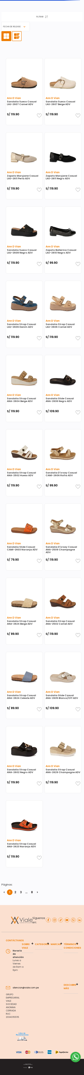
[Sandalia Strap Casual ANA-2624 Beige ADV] (24, 611)
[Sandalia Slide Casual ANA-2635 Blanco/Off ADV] (63, 685)
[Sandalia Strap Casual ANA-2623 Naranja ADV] (24, 833)
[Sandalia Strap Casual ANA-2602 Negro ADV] (24, 759)
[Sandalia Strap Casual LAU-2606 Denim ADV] (24, 314)
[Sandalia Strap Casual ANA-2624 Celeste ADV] (24, 685)
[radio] (6, 36)
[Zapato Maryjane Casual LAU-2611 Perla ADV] (24, 165)
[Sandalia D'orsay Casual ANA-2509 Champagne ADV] (63, 537)
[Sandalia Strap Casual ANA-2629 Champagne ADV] (63, 759)
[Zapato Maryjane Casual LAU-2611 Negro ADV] (63, 165)
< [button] (4, 892)
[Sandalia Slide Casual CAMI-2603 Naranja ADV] (24, 537)
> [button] (37, 892)
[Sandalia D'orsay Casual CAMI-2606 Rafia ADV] (63, 462)
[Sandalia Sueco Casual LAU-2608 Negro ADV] (24, 240)
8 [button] (32, 892)
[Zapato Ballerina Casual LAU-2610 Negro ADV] (63, 240)
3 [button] (21, 892)
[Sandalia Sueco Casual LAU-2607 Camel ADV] (24, 91)
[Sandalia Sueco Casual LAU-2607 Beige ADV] (63, 91)
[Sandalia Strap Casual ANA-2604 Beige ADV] (24, 388)
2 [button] (15, 892)
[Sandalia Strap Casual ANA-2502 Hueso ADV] (24, 462)
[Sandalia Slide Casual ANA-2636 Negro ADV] (63, 388)
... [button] (26, 892)
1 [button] (9, 892)
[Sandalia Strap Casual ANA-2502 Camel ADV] (63, 611)
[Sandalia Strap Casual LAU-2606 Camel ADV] (63, 314)
